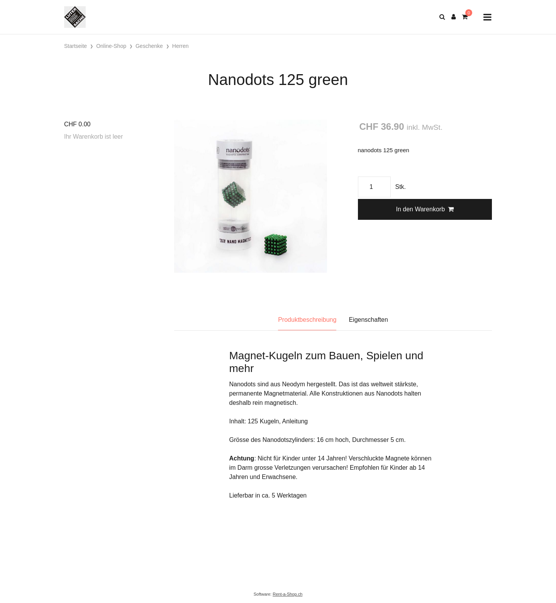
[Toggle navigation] (487, 17)
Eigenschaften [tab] (368, 319)
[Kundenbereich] (453, 17)
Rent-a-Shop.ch (287, 594)
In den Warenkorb (425, 209)
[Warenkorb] (465, 17)
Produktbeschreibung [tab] (307, 319)
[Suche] (442, 17)
